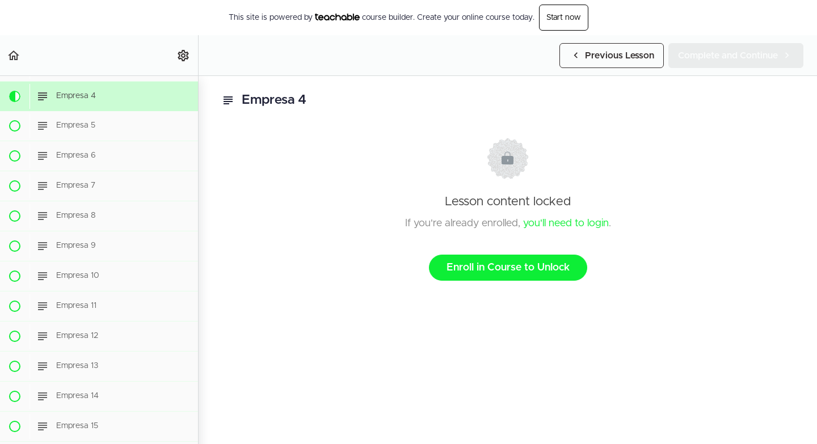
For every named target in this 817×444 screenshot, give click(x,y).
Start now (563, 18)
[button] (14, 55)
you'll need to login (566, 223)
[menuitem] (184, 55)
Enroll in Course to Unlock (508, 268)
